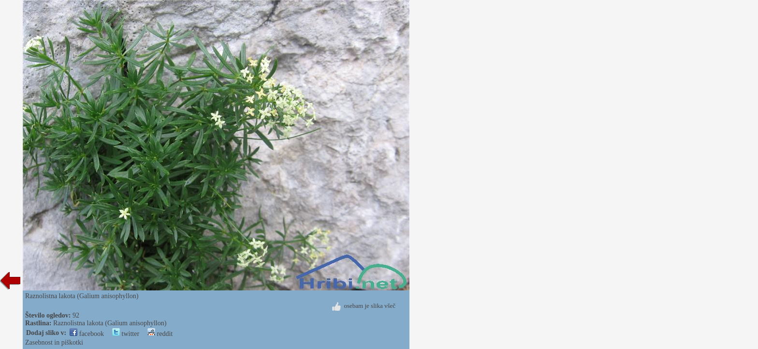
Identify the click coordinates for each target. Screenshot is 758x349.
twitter (125, 333)
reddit (160, 333)
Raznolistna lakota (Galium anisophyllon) (109, 323)
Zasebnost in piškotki (54, 342)
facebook (87, 333)
